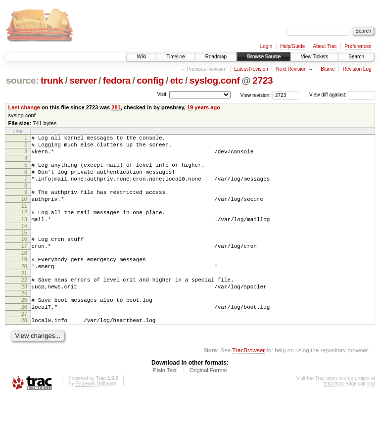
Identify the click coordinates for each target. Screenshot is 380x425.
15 (24, 247)
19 (24, 277)
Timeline (175, 56)
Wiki (141, 56)
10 (24, 209)
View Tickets (314, 56)
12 (24, 224)
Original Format (208, 398)
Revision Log (357, 69)
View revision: (255, 94)
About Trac (324, 46)
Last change (24, 107)
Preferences (358, 46)
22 (24, 300)
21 (24, 294)
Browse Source (264, 56)
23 (24, 309)
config (150, 80)
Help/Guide (292, 46)
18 (24, 271)
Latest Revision (251, 69)
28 (24, 347)
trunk (52, 80)
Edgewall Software (95, 412)
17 (24, 262)
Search (356, 56)
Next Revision (291, 69)
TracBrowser (248, 378)
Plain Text (165, 398)
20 (24, 285)
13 (24, 233)
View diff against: (342, 94)
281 (115, 107)
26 (24, 332)
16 (24, 254)
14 (24, 241)
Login (266, 46)
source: (22, 80)
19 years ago (203, 107)
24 (24, 317)
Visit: (162, 94)
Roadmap (216, 56)
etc (176, 80)
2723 (262, 80)
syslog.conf (215, 80)
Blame (327, 69)
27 (24, 340)
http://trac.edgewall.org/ (349, 412)
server (82, 80)
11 (24, 218)
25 (24, 324)
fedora (117, 80)
